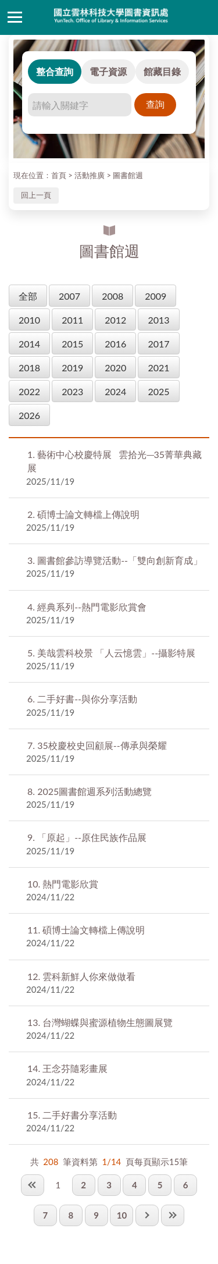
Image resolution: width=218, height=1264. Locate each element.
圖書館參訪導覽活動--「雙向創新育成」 (116, 560)
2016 (115, 343)
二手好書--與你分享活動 (82, 698)
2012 (115, 319)
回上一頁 (36, 195)
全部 (28, 295)
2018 (29, 367)
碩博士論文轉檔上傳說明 (83, 514)
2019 (72, 367)
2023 (72, 391)
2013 (158, 319)
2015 (72, 343)
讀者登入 (203, 17)
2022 (29, 391)
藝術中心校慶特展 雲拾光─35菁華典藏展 (114, 461)
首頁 (58, 175)
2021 (158, 367)
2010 (29, 319)
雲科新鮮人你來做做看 (81, 976)
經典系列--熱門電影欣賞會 (86, 606)
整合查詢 (54, 71)
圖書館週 (128, 175)
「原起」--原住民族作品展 (86, 837)
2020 (115, 367)
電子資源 (108, 71)
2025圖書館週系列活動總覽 (89, 791)
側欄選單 (15, 17)
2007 (69, 295)
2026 (29, 415)
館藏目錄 (162, 71)
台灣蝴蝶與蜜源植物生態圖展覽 (100, 1022)
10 (122, 1215)
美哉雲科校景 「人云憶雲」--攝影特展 (111, 652)
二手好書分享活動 (72, 1114)
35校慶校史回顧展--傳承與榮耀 (97, 745)
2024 (115, 391)
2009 (155, 295)
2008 (112, 295)
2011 (72, 319)
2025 (158, 391)
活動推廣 (89, 175)
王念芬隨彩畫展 (67, 1068)
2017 (158, 343)
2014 (29, 343)
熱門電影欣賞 (62, 883)
